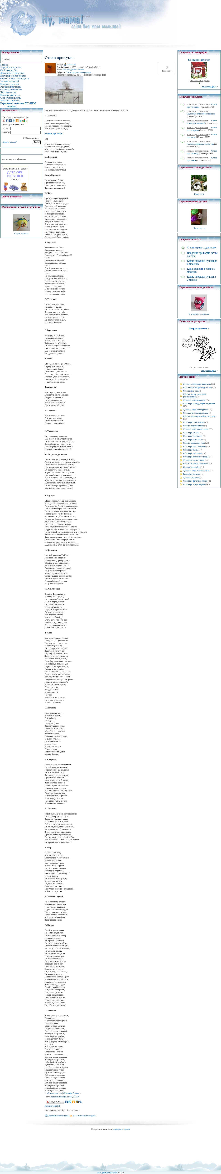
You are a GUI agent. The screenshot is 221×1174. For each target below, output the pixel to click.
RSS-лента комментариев (84, 1116)
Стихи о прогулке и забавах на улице (199, 416)
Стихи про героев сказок (194, 422)
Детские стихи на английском (196, 470)
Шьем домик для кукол (199, 60)
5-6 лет (76, 1097)
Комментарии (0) (52, 1106)
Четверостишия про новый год (200, 144)
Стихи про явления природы (78, 72)
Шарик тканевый (21, 233)
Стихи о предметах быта (194, 443)
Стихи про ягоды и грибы (194, 484)
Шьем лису (199, 194)
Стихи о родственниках (193, 425)
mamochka (71, 64)
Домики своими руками (199, 80)
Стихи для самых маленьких (195, 463)
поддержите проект (121, 1129)
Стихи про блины (71, 1093)
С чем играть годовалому (201, 247)
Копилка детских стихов (73, 69)
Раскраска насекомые (199, 328)
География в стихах (191, 474)
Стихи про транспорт (192, 439)
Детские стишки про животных (197, 384)
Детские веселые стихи (62, 16)
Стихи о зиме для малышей (202, 121)
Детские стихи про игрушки (195, 409)
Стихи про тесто (54, 1093)
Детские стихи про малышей (196, 429)
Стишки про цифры (191, 467)
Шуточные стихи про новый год (201, 114)
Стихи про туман (82, 16)
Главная (45, 16)
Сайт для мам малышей (107, 1172)
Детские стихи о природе (194, 400)
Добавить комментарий (59, 1116)
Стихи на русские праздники (195, 413)
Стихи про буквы (190, 450)
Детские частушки (191, 477)
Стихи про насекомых (193, 436)
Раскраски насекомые (199, 367)
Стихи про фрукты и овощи (195, 481)
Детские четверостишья (193, 460)
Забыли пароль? (10, 142)
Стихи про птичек (191, 432)
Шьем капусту (199, 228)
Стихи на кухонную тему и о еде (197, 387)
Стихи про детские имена (194, 446)
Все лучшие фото (208, 86)
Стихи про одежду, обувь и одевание (199, 403)
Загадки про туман (53, 133)
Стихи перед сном (191, 391)
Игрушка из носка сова (199, 314)
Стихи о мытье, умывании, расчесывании (195, 395)
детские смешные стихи (61, 1097)
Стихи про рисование (192, 453)
